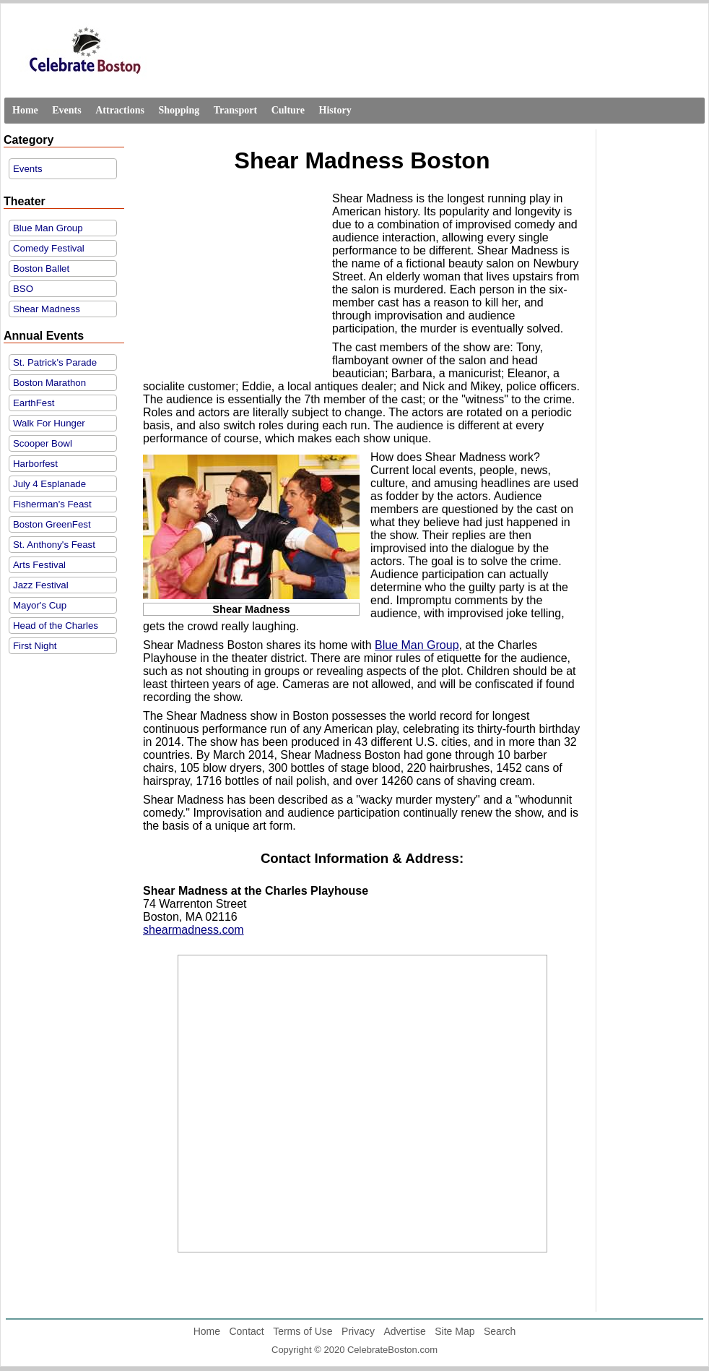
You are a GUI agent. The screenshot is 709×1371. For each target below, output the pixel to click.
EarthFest (34, 402)
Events (66, 110)
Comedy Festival (48, 248)
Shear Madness (46, 309)
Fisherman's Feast (52, 504)
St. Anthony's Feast (54, 544)
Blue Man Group (48, 228)
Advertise (404, 1331)
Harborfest (35, 463)
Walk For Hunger (49, 423)
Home (25, 110)
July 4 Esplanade (49, 483)
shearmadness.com (193, 930)
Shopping (178, 110)
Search (500, 1331)
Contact (246, 1331)
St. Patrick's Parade (55, 362)
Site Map (454, 1331)
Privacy (358, 1331)
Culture (288, 110)
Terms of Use (302, 1331)
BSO (23, 288)
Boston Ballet (41, 268)
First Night (34, 645)
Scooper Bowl (42, 443)
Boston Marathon (49, 382)
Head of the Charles (55, 625)
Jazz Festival (41, 585)
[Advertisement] (234, 283)
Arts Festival (39, 564)
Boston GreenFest (52, 524)
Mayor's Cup (39, 605)
